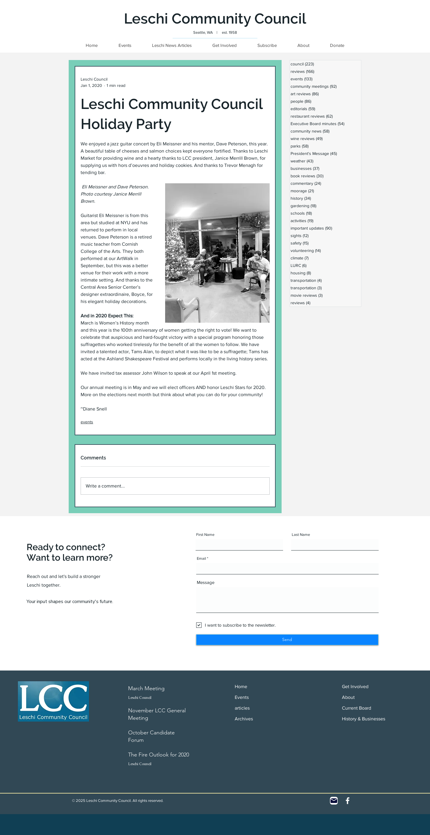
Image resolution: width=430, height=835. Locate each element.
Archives (244, 718)
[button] (337, 45)
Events (242, 697)
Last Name (301, 534)
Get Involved (355, 686)
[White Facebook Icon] (347, 800)
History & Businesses (363, 718)
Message (205, 582)
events (87, 421)
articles (242, 708)
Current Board (356, 708)
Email (201, 558)
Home (241, 686)
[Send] (287, 639)
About (348, 697)
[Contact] (334, 801)
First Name (205, 534)
